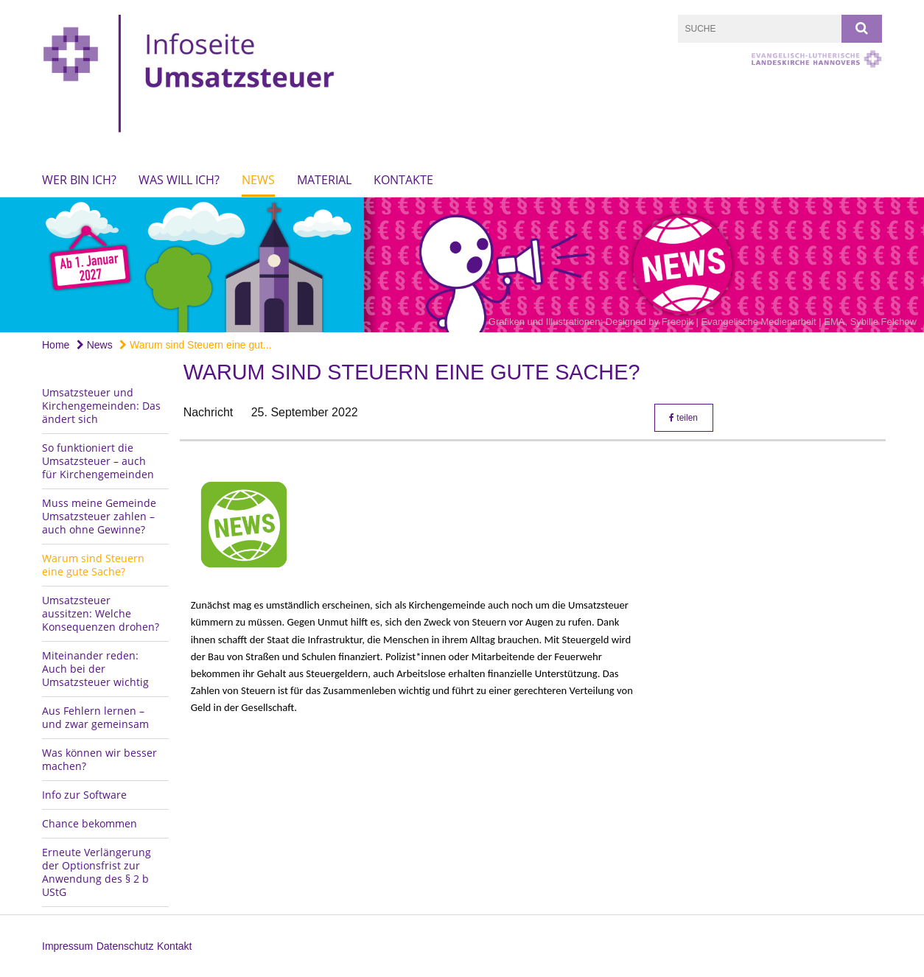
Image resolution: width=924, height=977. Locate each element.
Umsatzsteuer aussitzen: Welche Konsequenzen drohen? (100, 613)
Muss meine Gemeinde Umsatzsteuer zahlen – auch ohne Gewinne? (99, 516)
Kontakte (403, 180)
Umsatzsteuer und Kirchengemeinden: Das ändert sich (101, 405)
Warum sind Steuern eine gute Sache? (93, 564)
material (324, 180)
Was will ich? (179, 180)
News (258, 180)
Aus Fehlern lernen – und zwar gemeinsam (95, 717)
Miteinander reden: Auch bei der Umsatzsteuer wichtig (95, 668)
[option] (462, 264)
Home (55, 345)
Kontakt (174, 946)
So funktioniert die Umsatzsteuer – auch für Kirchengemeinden (98, 461)
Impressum (67, 946)
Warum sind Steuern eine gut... (195, 345)
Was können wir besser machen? (99, 759)
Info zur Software (84, 795)
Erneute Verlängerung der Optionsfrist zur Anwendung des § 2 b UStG (96, 872)
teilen (683, 418)
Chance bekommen (89, 823)
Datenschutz (125, 946)
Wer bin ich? (79, 180)
